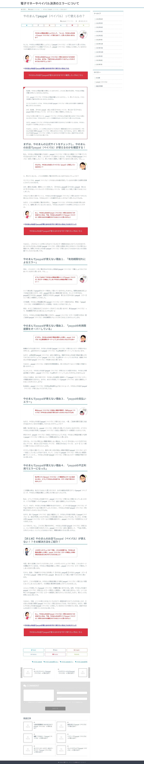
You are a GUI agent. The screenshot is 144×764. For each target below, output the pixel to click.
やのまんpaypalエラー (66, 662)
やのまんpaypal (37, 662)
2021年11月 (99, 48)
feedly (77, 654)
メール (59, 696)
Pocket (55, 654)
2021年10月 (99, 52)
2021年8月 (99, 60)
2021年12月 (99, 44)
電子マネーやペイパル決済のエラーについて (50, 4)
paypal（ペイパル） (102, 82)
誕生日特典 (99, 86)
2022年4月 (99, 27)
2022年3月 (99, 31)
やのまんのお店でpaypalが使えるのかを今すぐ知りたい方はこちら (47, 69)
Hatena (34, 654)
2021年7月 (99, 64)
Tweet (33, 650)
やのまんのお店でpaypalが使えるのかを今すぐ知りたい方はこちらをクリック (50, 224)
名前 (58, 690)
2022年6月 (99, 19)
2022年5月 (99, 23)
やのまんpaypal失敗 (81, 662)
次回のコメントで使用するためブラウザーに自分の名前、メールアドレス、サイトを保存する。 (55, 702)
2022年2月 (99, 36)
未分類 (98, 78)
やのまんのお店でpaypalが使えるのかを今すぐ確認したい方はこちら (56, 75)
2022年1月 (99, 40)
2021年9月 (99, 56)
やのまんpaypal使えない (51, 662)
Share (55, 650)
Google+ (77, 650)
